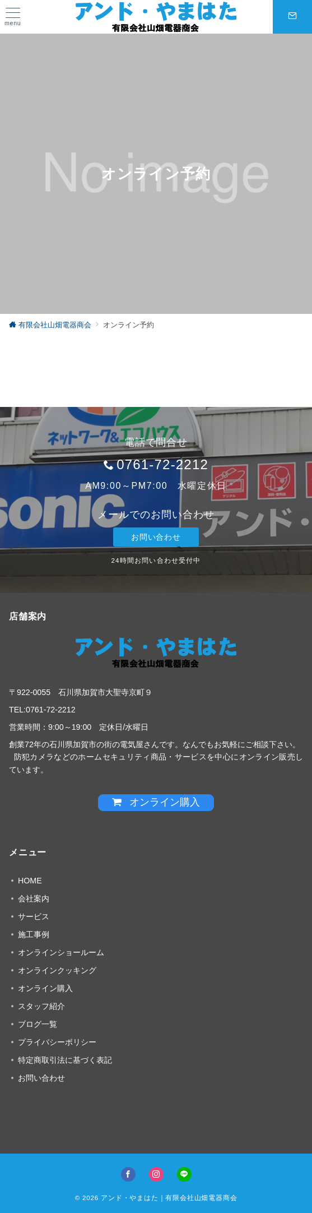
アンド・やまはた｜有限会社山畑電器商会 (169, 1197)
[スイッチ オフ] (292, 17)
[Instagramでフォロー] (156, 1174)
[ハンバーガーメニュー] (12, 17)
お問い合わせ (155, 537)
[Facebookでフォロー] (128, 1174)
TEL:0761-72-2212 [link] (42, 709)
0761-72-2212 (162, 464)
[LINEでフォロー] (184, 1174)
